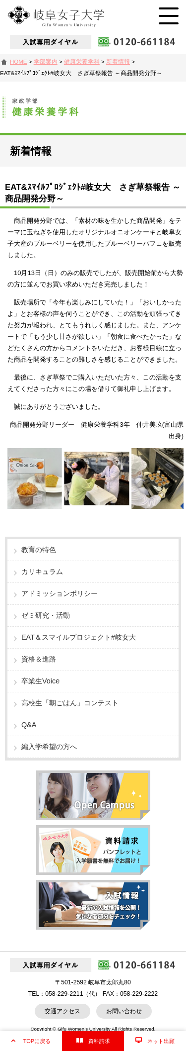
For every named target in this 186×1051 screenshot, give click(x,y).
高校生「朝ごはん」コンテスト (70, 703)
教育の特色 (38, 550)
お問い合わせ (124, 1011)
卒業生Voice (40, 681)
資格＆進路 (38, 659)
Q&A (28, 725)
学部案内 (46, 62)
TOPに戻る (37, 1041)
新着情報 (118, 62)
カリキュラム (42, 571)
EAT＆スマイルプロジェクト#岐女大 (78, 637)
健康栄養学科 (82, 62)
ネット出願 (161, 1041)
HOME (18, 62)
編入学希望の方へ (49, 747)
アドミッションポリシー (59, 593)
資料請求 (99, 1041)
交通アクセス (62, 1011)
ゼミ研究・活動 (45, 615)
